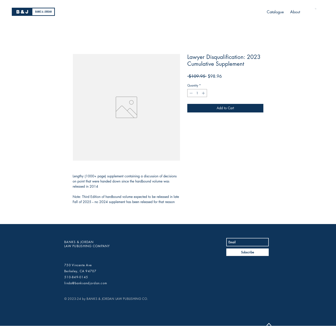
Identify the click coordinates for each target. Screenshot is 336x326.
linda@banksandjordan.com (85, 283)
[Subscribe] (247, 252)
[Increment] (203, 93)
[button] (315, 8)
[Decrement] (190, 93)
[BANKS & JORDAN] (43, 12)
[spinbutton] (197, 93)
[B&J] (23, 12)
